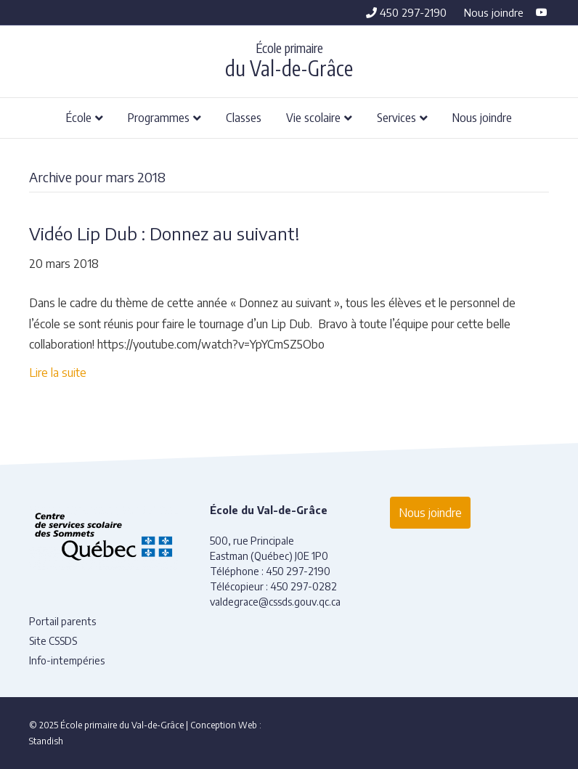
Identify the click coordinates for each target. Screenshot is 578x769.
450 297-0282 (303, 586)
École (78, 117)
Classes (243, 117)
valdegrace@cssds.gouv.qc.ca (275, 601)
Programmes (159, 117)
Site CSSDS (53, 641)
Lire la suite (57, 372)
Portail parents (62, 621)
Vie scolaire (313, 117)
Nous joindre (494, 12)
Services (396, 117)
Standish (46, 741)
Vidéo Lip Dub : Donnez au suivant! (164, 233)
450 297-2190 (406, 12)
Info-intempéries (67, 660)
